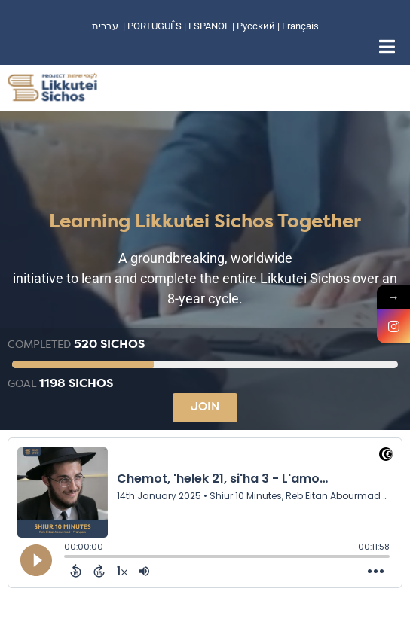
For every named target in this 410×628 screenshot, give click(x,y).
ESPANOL (209, 26)
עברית (105, 26)
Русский (257, 26)
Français (300, 26)
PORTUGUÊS (154, 26)
